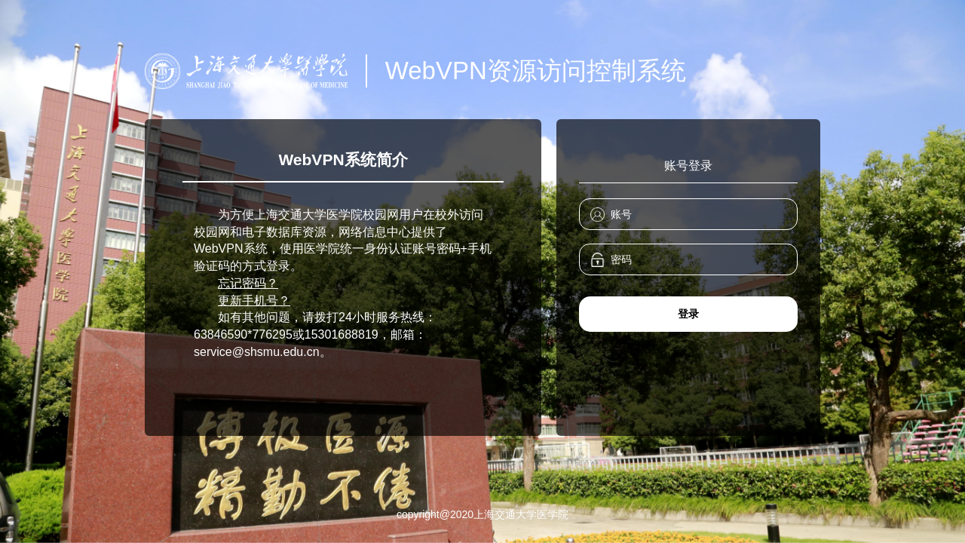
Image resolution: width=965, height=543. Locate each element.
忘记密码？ (248, 283)
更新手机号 (248, 300)
